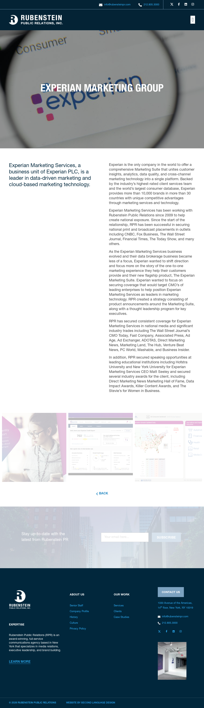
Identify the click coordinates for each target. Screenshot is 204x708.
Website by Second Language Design (90, 703)
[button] (192, 20)
